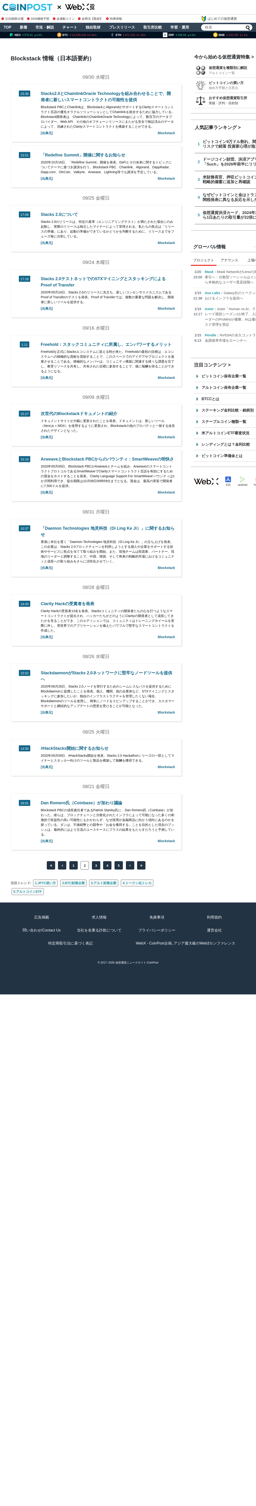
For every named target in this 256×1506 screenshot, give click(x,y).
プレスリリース (122, 27)
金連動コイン (64, 18)
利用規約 (214, 917)
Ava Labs (212, 293)
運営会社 (214, 930)
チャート (69, 27)
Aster (209, 309)
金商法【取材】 (90, 18)
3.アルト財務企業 (104, 883)
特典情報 (114, 18)
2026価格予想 (38, 18)
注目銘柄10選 (12, 18)
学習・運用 (179, 27)
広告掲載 (41, 917)
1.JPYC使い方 (45, 883)
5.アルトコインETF (27, 891)
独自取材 (93, 27)
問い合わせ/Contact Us (42, 930)
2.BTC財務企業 (73, 883)
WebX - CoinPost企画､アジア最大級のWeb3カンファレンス (186, 943)
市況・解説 (44, 27)
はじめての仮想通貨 (219, 19)
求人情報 (99, 917)
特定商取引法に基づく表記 (70, 943)
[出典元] (47, 133)
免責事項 (156, 917)
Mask (209, 272)
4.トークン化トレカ (137, 883)
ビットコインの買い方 (226, 83)
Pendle (210, 335)
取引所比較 (152, 27)
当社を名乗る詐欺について (99, 930)
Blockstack (166, 133)
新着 (23, 27)
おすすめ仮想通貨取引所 (228, 98)
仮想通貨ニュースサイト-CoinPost (136, 962)
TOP (7, 27)
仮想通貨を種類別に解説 (228, 68)
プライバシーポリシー (156, 930)
